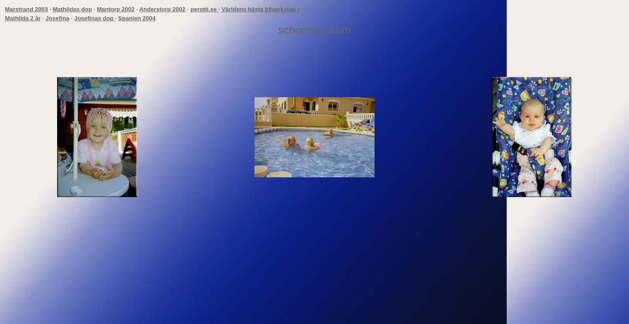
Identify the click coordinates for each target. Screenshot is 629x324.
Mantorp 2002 (115, 9)
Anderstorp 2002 (162, 9)
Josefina (57, 18)
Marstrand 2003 (26, 9)
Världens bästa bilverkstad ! (260, 9)
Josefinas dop (94, 18)
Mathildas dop (72, 9)
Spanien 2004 (137, 18)
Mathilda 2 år (22, 18)
